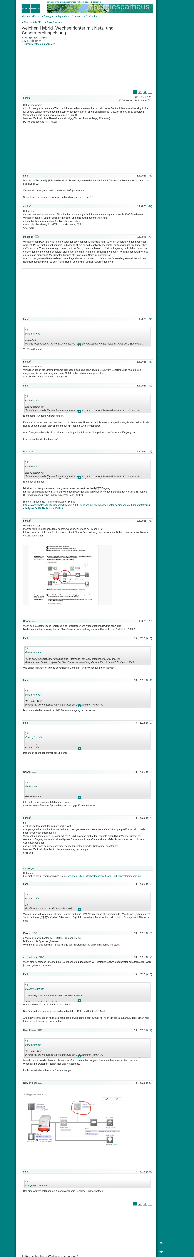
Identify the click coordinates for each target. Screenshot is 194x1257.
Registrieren (63, 16)
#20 (149, 1082)
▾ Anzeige (28, 868)
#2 (149, 206)
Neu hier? (81, 16)
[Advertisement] (87, 68)
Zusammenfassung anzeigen (38, 44)
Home (26, 16)
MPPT (97, 488)
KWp (54, 121)
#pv (30, 38)
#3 (149, 236)
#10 (149, 638)
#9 (149, 621)
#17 (149, 957)
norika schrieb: (33, 333)
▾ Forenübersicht (54, 22)
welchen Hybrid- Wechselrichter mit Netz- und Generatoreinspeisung (104, 876)
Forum (36, 16)
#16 (149, 933)
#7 (149, 451)
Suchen (93, 16)
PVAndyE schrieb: (34, 737)
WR (47, 180)
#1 (149, 175)
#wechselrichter (40, 38)
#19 (149, 1030)
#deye (24, 38)
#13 (149, 772)
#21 (149, 1171)
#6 (149, 385)
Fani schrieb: (32, 786)
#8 (149, 520)
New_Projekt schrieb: (36, 1185)
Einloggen (48, 16)
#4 (149, 319)
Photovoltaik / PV (32, 22)
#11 (149, 680)
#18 (149, 974)
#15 (149, 883)
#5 (149, 361)
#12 (149, 722)
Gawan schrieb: (33, 652)
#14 (149, 817)
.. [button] (79, 345)
